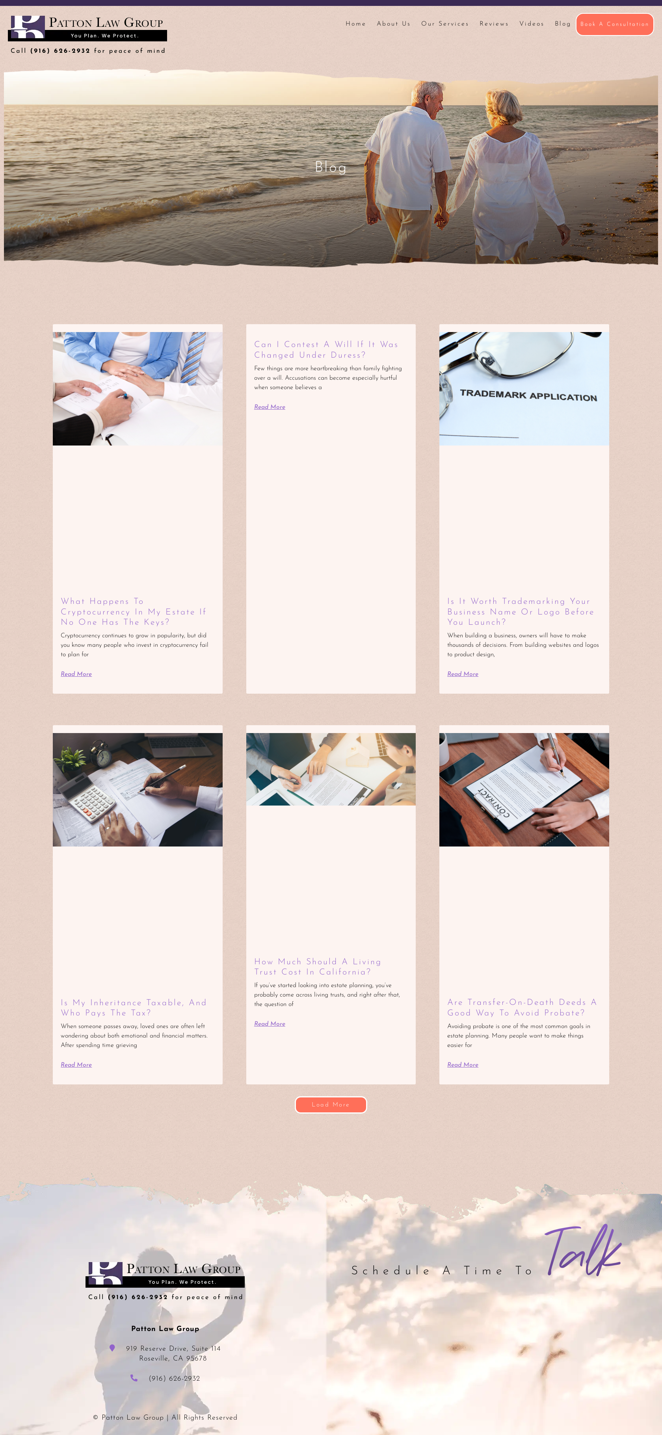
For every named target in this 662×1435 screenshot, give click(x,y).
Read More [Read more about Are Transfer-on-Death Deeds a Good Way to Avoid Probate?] (463, 1065)
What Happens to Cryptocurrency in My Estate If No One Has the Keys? (135, 612)
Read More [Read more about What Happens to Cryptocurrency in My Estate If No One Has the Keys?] (77, 674)
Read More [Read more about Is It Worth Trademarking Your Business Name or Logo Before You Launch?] (463, 674)
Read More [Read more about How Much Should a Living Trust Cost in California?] (270, 1024)
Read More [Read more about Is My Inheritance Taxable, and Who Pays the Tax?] (77, 1065)
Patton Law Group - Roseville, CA (87, 35)
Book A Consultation (614, 24)
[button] (331, 1104)
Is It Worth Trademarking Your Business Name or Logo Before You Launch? (522, 612)
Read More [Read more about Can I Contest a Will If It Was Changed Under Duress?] (270, 407)
